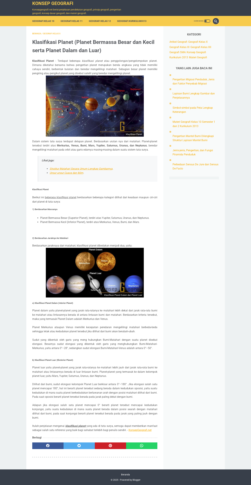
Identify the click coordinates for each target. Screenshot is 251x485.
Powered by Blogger (130, 480)
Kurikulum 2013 (178, 57)
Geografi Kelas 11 (72, 21)
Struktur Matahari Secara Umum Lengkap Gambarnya (81, 168)
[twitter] (79, 445)
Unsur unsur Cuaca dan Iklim (66, 172)
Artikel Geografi (178, 41)
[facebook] (48, 445)
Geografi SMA (177, 52)
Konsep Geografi (52, 3)
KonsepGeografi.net (140, 430)
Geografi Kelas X (198, 41)
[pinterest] (110, 445)
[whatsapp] (141, 445)
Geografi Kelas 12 (100, 21)
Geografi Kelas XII (200, 47)
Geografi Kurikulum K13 (131, 21)
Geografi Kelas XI (179, 47)
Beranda (125, 474)
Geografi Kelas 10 (43, 21)
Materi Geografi (198, 57)
